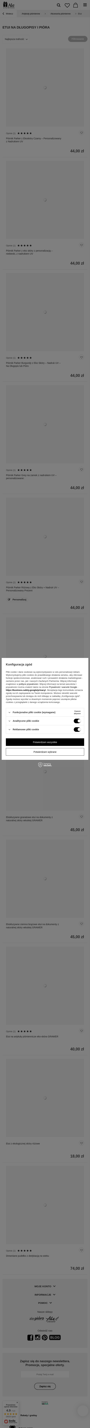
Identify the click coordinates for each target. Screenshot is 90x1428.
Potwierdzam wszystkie (45, 742)
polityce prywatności (28, 684)
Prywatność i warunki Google (63, 687)
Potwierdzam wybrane (45, 752)
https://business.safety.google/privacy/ (26, 690)
